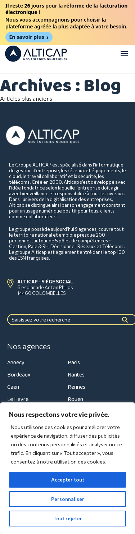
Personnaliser (67, 499)
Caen (13, 387)
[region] (67, 468)
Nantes (76, 374)
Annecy (15, 362)
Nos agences (28, 346)
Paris (74, 362)
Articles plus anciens (26, 98)
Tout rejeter (67, 518)
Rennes (76, 387)
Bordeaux (19, 374)
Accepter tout (67, 479)
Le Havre (17, 399)
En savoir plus (26, 36)
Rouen (75, 399)
